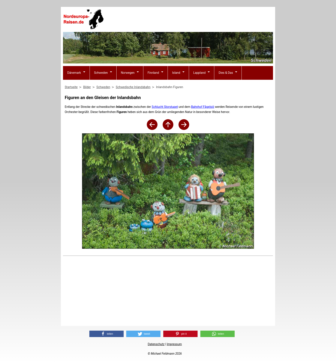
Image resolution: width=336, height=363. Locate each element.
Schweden (101, 72)
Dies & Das (226, 72)
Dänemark (74, 72)
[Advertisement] (195, 19)
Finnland (153, 72)
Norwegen (128, 72)
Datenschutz (156, 344)
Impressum (174, 344)
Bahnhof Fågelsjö (202, 106)
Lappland (199, 72)
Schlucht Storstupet (165, 106)
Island (176, 72)
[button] (106, 334)
